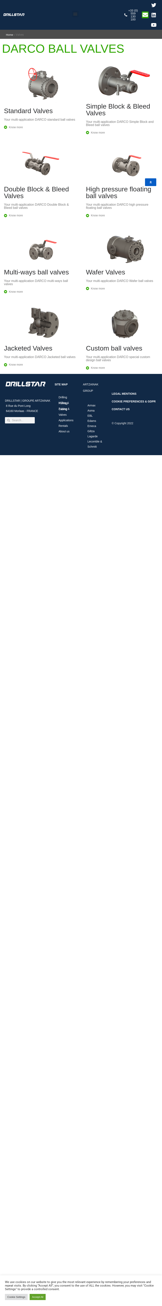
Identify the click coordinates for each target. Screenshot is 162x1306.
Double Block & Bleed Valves (36, 192)
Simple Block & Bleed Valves (118, 109)
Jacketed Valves (28, 348)
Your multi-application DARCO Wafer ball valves (119, 281)
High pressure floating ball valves (118, 192)
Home (9, 34)
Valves (62, 414)
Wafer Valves (105, 272)
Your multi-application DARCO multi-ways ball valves (36, 282)
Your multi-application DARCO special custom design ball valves (118, 358)
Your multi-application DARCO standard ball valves (39, 119)
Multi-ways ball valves (36, 272)
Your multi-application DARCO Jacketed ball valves (39, 357)
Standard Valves (28, 111)
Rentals (63, 425)
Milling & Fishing (63, 403)
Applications (66, 420)
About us (64, 431)
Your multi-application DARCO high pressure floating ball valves (117, 206)
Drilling (62, 397)
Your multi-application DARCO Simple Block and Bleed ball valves (120, 123)
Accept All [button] (37, 1296)
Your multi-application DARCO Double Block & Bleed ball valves (36, 206)
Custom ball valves (114, 348)
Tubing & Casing (64, 409)
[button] (75, 14)
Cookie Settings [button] (16, 1296)
